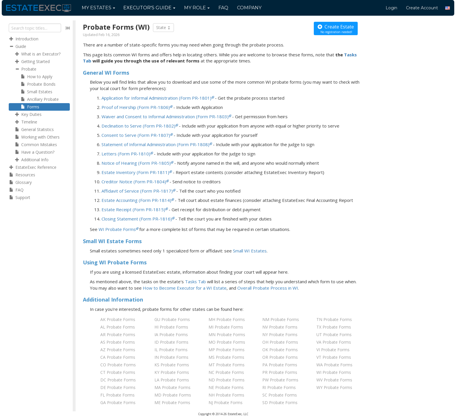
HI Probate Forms (171, 327)
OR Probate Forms (280, 357)
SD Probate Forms (280, 402)
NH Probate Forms (226, 395)
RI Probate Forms (279, 387)
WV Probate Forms (334, 380)
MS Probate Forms (226, 357)
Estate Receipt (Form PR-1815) (133, 209)
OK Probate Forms (280, 349)
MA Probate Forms (172, 387)
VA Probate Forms (333, 342)
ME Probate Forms (172, 402)
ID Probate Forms (171, 342)
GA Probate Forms (118, 402)
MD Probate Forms (172, 395)
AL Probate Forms (117, 327)
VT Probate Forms (333, 357)
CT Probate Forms (117, 372)
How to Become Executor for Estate (185, 288)
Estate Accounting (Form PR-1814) (136, 200)
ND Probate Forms (227, 380)
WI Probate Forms (117, 229)
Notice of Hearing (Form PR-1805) (136, 163)
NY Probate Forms (280, 334)
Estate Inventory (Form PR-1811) (135, 172)
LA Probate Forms (171, 380)
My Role (197, 7)
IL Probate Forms (171, 349)
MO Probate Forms (227, 342)
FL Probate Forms (117, 395)
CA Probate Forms (117, 357)
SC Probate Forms (279, 395)
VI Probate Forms (333, 349)
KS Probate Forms (171, 364)
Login (391, 7)
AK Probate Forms (117, 319)
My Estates (98, 7)
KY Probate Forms (171, 372)
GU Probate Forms (172, 319)
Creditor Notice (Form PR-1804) (133, 181)
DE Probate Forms (118, 387)
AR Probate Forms (117, 334)
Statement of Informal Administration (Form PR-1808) (155, 144)
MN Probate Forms (227, 334)
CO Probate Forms (118, 364)
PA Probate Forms (279, 364)
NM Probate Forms (280, 319)
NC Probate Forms (226, 372)
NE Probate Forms (226, 387)
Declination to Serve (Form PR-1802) (138, 126)
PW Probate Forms (280, 380)
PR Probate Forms (279, 372)
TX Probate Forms (333, 327)
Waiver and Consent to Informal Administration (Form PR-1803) (165, 116)
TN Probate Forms (334, 319)
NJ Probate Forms (226, 402)
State (163, 28)
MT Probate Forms (227, 364)
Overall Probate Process (267, 288)
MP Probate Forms (227, 349)
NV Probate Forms (280, 327)
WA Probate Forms (334, 364)
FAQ (223, 7)
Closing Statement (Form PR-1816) (136, 219)
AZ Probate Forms (117, 349)
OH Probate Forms (280, 342)
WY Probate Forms (334, 387)
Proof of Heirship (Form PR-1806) (135, 107)
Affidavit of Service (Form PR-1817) (137, 191)
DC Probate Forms (118, 380)
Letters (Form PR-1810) (125, 154)
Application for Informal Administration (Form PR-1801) (156, 98)
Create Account (422, 7)
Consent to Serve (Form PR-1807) (135, 135)
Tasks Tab (195, 281)
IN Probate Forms (171, 357)
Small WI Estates (250, 251)
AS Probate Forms (117, 342)
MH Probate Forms (227, 319)
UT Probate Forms (334, 334)
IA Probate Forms (171, 334)
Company (249, 7)
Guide (149, 7)
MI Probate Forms (226, 327)
